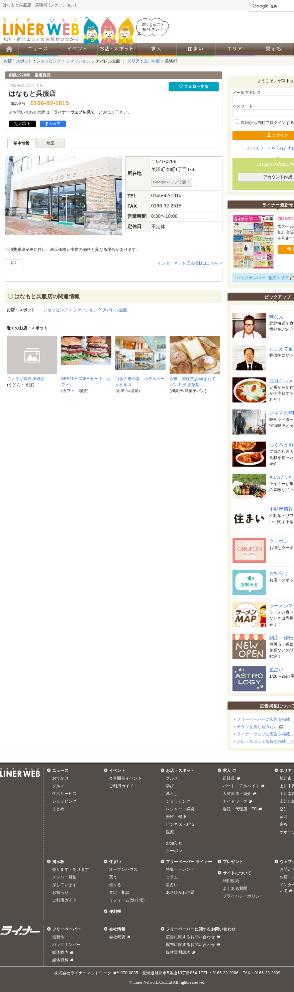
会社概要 (117, 937)
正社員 (229, 778)
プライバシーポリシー (243, 896)
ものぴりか (281, 477)
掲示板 (58, 861)
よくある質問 (235, 888)
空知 (284, 809)
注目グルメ (281, 380)
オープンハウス (123, 869)
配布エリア (279, 278)
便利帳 (115, 911)
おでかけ (60, 778)
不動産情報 (281, 509)
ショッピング (48, 61)
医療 (170, 832)
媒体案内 (60, 952)
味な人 (276, 316)
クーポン (278, 541)
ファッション (78, 61)
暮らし (172, 793)
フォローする (193, 86)
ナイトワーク (235, 801)
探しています (64, 884)
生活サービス (64, 793)
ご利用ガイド (121, 786)
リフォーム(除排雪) (126, 900)
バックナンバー (250, 278)
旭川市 (286, 778)
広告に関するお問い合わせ (190, 937)
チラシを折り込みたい (257, 726)
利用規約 (231, 880)
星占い (276, 669)
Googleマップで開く (172, 182)
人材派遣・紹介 (237, 793)
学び (170, 786)
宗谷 (284, 824)
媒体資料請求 (178, 952)
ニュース (60, 770)
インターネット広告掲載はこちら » (190, 263)
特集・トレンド (180, 869)
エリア (133, 61)
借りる (115, 884)
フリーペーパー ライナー (189, 861)
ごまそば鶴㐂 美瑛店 (26, 378)
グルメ (58, 786)
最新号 (58, 937)
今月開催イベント (125, 778)
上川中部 (151, 61)
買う (113, 877)
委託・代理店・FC (240, 809)
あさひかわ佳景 (180, 892)
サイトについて (237, 873)
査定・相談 (119, 892)
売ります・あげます (70, 869)
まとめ (58, 809)
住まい (115, 861)
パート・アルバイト (241, 786)
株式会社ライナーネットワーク (82, 973)
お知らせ (278, 573)
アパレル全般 (108, 61)
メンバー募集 (64, 877)
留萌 (284, 816)
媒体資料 (60, 960)
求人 (227, 770)
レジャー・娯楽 (180, 809)
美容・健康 (176, 816)
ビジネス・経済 (180, 824)
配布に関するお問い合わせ (190, 944)
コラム (172, 877)
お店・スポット (18, 61)
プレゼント (233, 861)
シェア (53, 124)
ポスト (22, 124)
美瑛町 (171, 61)
